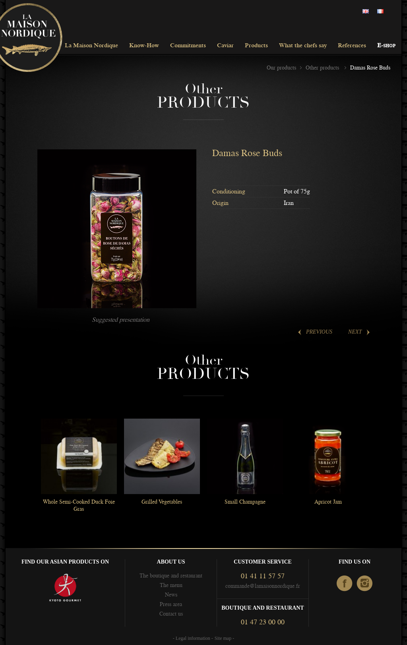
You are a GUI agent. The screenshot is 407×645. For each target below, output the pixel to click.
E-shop (386, 46)
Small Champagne (245, 501)
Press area (171, 604)
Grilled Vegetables (161, 501)
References (352, 46)
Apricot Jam (328, 501)
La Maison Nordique (91, 46)
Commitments (188, 46)
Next (355, 332)
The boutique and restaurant (171, 575)
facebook (345, 584)
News (171, 594)
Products (256, 46)
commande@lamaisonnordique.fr (262, 586)
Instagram (365, 584)
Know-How (144, 46)
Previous (319, 332)
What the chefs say (303, 46)
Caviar (225, 46)
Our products (281, 67)
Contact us (171, 613)
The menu (171, 585)
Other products (323, 67)
